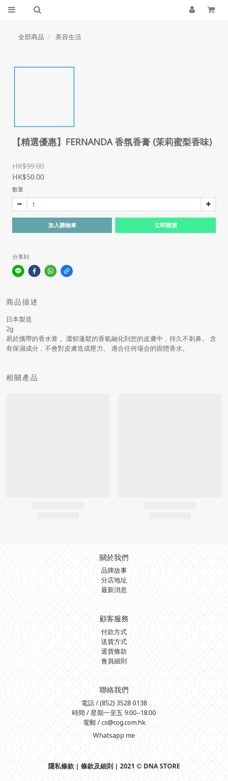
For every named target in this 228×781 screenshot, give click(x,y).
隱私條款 (61, 766)
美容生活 (68, 36)
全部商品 (31, 36)
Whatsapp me (113, 735)
